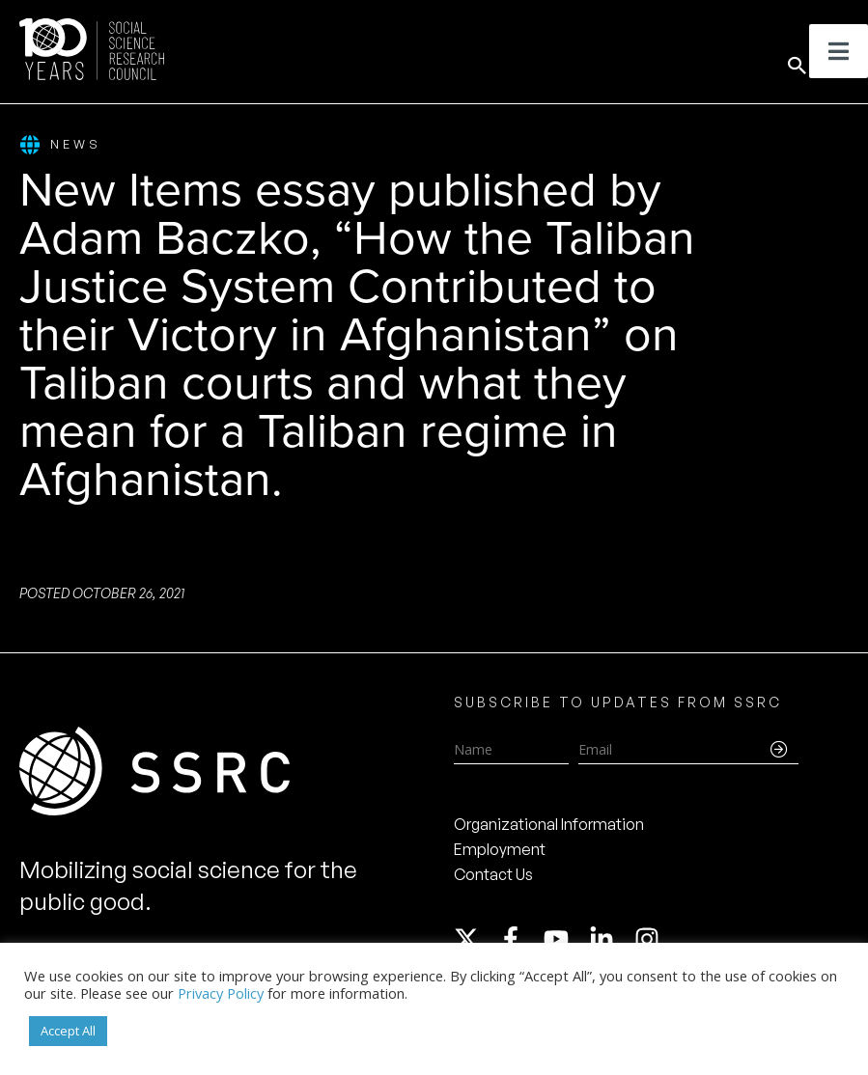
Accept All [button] (68, 1030)
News (60, 145)
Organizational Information (549, 824)
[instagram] (650, 938)
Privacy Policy (221, 993)
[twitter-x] (475, 938)
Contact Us (493, 874)
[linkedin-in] (610, 938)
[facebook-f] (519, 938)
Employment (500, 849)
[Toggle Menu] (838, 51)
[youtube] (565, 938)
